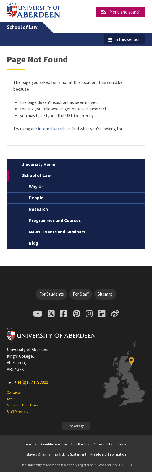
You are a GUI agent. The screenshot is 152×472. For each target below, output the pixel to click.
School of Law (22, 27)
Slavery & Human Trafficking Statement (56, 454)
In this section (127, 39)
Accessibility (102, 444)
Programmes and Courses (55, 220)
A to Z (11, 399)
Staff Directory (17, 411)
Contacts (13, 392)
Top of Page (76, 426)
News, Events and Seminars (57, 232)
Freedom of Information (108, 454)
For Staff (81, 294)
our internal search (48, 129)
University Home (38, 164)
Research (38, 209)
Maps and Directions (22, 405)
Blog (33, 243)
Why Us (36, 186)
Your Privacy (80, 444)
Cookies (122, 444)
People (36, 198)
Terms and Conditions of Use (45, 444)
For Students (51, 294)
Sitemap (105, 294)
